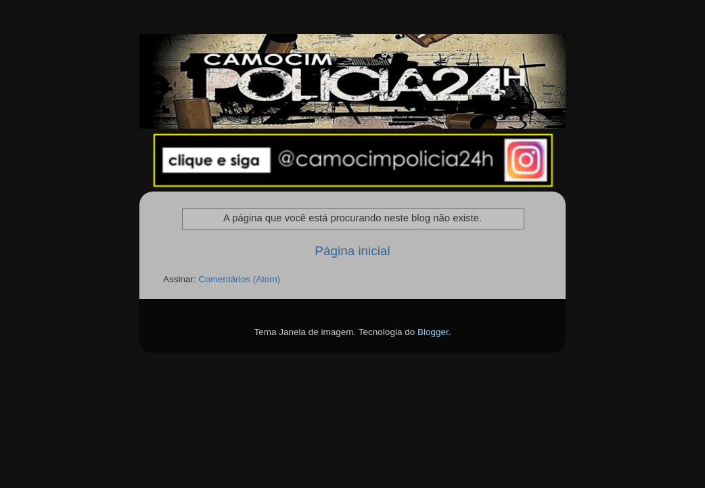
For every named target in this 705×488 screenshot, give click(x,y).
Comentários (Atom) (240, 279)
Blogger (433, 332)
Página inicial (352, 251)
